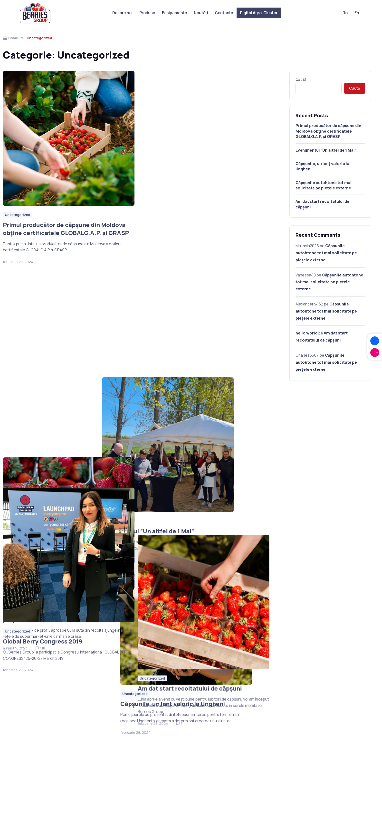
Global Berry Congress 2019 (42, 633)
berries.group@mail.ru (293, 749)
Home (10, 38)
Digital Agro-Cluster (258, 12)
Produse (147, 12)
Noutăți (201, 12)
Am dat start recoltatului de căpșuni (192, 617)
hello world (306, 333)
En (356, 12)
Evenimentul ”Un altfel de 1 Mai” (186, 225)
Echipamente (174, 12)
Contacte (224, 12)
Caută (301, 79)
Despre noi (122, 12)
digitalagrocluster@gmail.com (223, 749)
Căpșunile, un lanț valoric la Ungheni (192, 421)
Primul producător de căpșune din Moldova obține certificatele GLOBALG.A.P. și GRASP (66, 229)
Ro (345, 12)
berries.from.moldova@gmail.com (303, 755)
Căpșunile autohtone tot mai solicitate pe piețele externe (62, 433)
